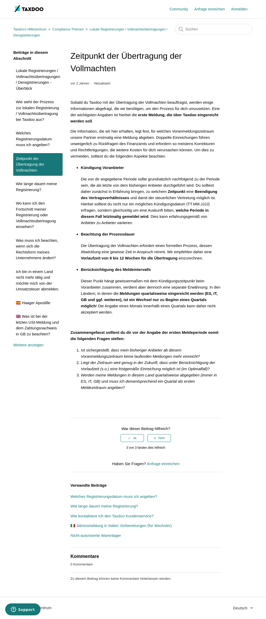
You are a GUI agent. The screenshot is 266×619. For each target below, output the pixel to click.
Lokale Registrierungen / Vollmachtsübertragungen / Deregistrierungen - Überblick (38, 79)
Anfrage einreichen (209, 9)
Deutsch (240, 608)
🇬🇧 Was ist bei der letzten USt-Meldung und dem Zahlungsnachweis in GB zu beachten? (37, 325)
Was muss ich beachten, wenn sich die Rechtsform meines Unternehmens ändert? (37, 249)
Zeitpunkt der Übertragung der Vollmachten (30, 164)
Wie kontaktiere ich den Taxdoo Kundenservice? (112, 516)
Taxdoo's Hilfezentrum (29, 29)
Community (179, 9)
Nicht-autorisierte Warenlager (95, 535)
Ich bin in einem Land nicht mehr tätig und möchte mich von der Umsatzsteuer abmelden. (37, 280)
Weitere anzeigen (28, 345)
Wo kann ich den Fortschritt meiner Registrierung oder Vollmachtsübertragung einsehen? (36, 215)
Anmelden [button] (239, 9)
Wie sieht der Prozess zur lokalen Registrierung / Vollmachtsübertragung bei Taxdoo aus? (37, 111)
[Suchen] (214, 29)
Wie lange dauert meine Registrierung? (36, 186)
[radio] (132, 438)
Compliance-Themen (68, 29)
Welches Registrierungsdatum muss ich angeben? (34, 139)
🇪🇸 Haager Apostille (33, 303)
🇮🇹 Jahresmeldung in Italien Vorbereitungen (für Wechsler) (121, 525)
